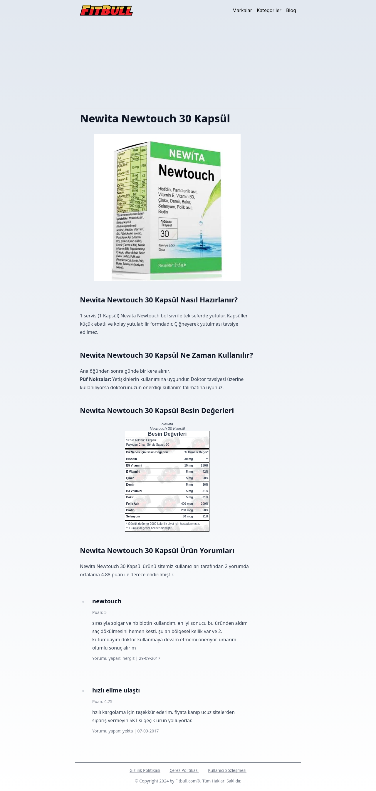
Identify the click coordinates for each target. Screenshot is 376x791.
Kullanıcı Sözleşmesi (227, 770)
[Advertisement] (188, 64)
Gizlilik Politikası (145, 770)
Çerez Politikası (184, 770)
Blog (291, 10)
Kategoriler (269, 10)
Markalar (242, 10)
